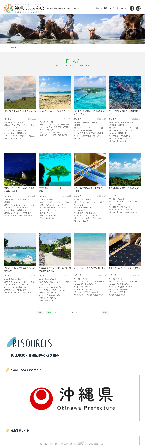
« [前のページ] (55, 312)
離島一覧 (107, 8)
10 (89, 312)
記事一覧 (99, 8)
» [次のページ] (98, 312)
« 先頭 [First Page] (49, 312)
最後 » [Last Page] (105, 312)
